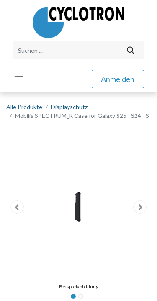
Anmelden (117, 79)
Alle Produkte (24, 106)
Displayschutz (69, 106)
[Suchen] (131, 50)
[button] (17, 206)
